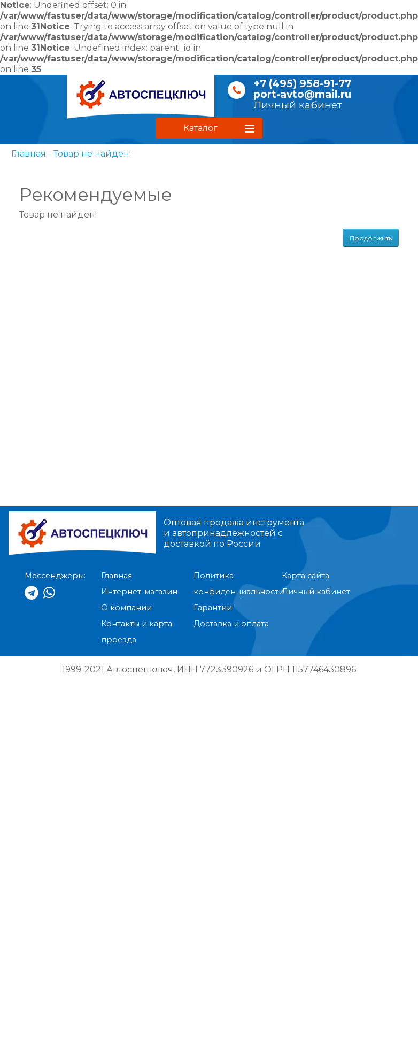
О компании (126, 607)
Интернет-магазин (139, 591)
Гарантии (212, 607)
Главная (28, 154)
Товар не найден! (92, 154)
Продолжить (371, 238)
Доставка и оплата (231, 623)
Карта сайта (305, 575)
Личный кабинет (297, 105)
